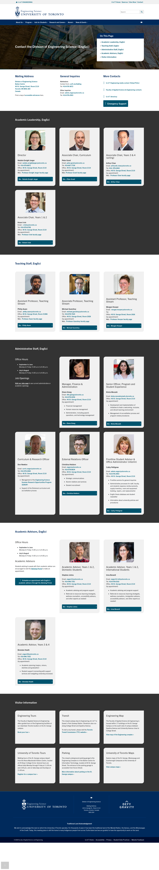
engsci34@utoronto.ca (30, 654)
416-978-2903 (68, 95)
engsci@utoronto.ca (74, 467)
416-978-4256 (70, 397)
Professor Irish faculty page (31, 235)
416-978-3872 (68, 86)
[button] (35, 179)
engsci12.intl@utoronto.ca (120, 579)
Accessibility (100, 840)
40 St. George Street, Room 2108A (35, 314)
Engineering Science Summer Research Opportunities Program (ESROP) (36, 482)
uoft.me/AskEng (75, 84)
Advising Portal (36, 569)
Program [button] (28, 22)
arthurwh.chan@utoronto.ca (121, 166)
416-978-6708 (26, 227)
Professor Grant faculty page (76, 173)
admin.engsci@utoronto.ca (74, 93)
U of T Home (116, 2)
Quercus (125, 2)
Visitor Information (109, 57)
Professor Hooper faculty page (121, 319)
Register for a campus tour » (28, 774)
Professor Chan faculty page (120, 175)
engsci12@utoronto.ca (75, 579)
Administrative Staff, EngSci (113, 49)
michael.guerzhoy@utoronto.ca (78, 312)
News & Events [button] (80, 22)
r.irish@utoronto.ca (30, 225)
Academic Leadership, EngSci (113, 42)
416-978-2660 (26, 471)
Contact (140, 2)
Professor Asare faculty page (32, 319)
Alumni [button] (70, 22)
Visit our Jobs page (21, 383)
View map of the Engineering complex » (120, 735)
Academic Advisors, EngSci (112, 53)
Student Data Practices (121, 840)
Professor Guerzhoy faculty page (77, 321)
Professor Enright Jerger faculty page (35, 173)
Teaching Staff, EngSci (110, 46)
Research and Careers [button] (57, 22)
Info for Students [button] (40, 22)
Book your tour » (24, 732)
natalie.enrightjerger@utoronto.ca (34, 163)
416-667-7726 (70, 165)
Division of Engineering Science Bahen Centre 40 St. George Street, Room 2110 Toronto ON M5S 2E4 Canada (27, 86)
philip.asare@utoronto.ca (32, 312)
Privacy (108, 840)
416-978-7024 (70, 314)
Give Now (132, 2)
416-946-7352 (26, 656)
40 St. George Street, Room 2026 (123, 314)
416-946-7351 (70, 581)
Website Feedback (138, 840)
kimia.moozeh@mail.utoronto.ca (122, 396)
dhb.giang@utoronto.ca (75, 395)
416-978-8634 (70, 469)
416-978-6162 (114, 581)
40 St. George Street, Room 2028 (79, 316)
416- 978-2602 (114, 168)
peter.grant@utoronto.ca (75, 163)
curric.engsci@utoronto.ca (31, 469)
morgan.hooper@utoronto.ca (121, 309)
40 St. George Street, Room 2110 (34, 168)
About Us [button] (19, 22)
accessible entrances (32, 95)
